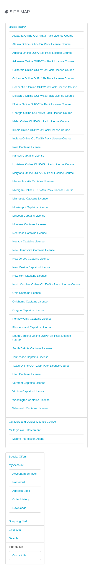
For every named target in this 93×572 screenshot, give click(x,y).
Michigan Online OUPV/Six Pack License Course (42, 190)
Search (13, 538)
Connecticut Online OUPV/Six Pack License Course (44, 87)
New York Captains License (29, 275)
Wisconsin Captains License (30, 408)
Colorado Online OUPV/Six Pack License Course (43, 78)
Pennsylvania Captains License (32, 318)
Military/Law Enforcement (25, 430)
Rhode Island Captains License (31, 327)
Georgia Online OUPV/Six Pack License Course (42, 112)
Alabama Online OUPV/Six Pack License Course (42, 35)
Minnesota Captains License (30, 198)
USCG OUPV (17, 27)
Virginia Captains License (28, 391)
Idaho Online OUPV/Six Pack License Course (40, 121)
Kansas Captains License (28, 155)
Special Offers (17, 456)
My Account (16, 465)
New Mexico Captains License (31, 267)
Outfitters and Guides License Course (32, 421)
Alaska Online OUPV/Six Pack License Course (41, 44)
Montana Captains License (29, 224)
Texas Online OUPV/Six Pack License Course (41, 365)
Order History (20, 499)
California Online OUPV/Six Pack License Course (43, 70)
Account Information (25, 473)
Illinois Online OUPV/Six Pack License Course (41, 130)
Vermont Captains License (28, 382)
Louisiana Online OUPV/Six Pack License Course (43, 164)
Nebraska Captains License (29, 233)
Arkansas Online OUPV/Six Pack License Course (43, 61)
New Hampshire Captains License (33, 250)
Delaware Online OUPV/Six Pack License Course (43, 95)
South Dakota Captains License (32, 348)
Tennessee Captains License (30, 357)
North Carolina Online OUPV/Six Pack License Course (46, 284)
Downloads (19, 508)
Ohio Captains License (26, 292)
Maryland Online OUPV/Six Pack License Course (43, 173)
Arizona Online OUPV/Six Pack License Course (42, 52)
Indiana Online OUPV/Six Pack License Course (41, 138)
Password (18, 482)
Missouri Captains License (28, 215)
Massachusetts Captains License (33, 181)
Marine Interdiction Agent (28, 438)
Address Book (21, 490)
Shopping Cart (18, 521)
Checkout (15, 529)
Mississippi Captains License (30, 207)
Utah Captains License (26, 374)
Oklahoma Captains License (30, 301)
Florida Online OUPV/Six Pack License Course (41, 104)
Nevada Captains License (28, 241)
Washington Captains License (31, 400)
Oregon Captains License (28, 310)
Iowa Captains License (26, 147)
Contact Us (19, 555)
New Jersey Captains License (30, 258)
